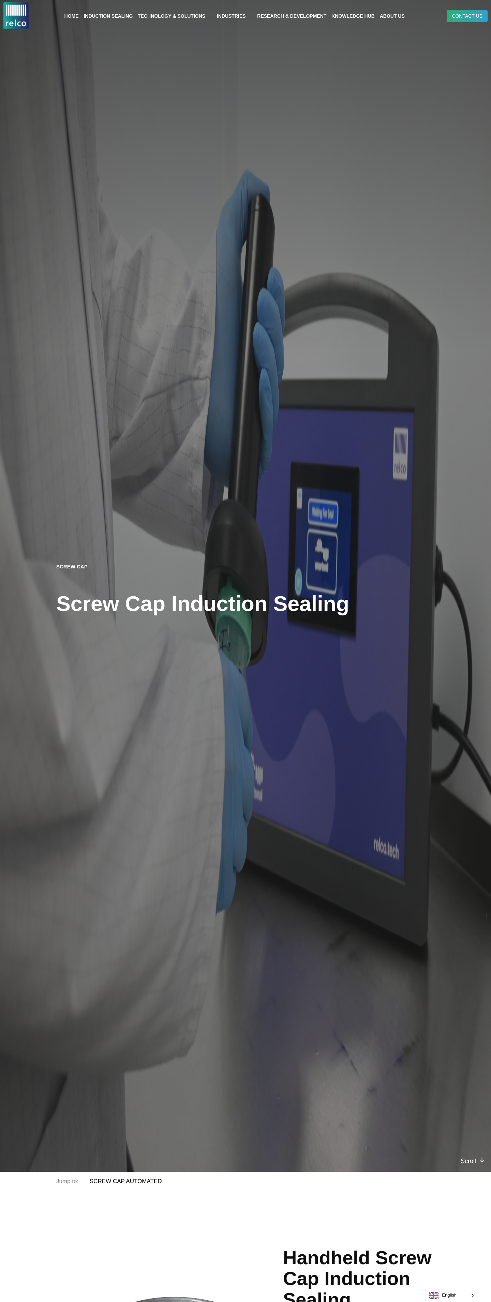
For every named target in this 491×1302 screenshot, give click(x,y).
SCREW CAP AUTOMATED (126, 1181)
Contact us (467, 16)
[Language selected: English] (451, 1295)
